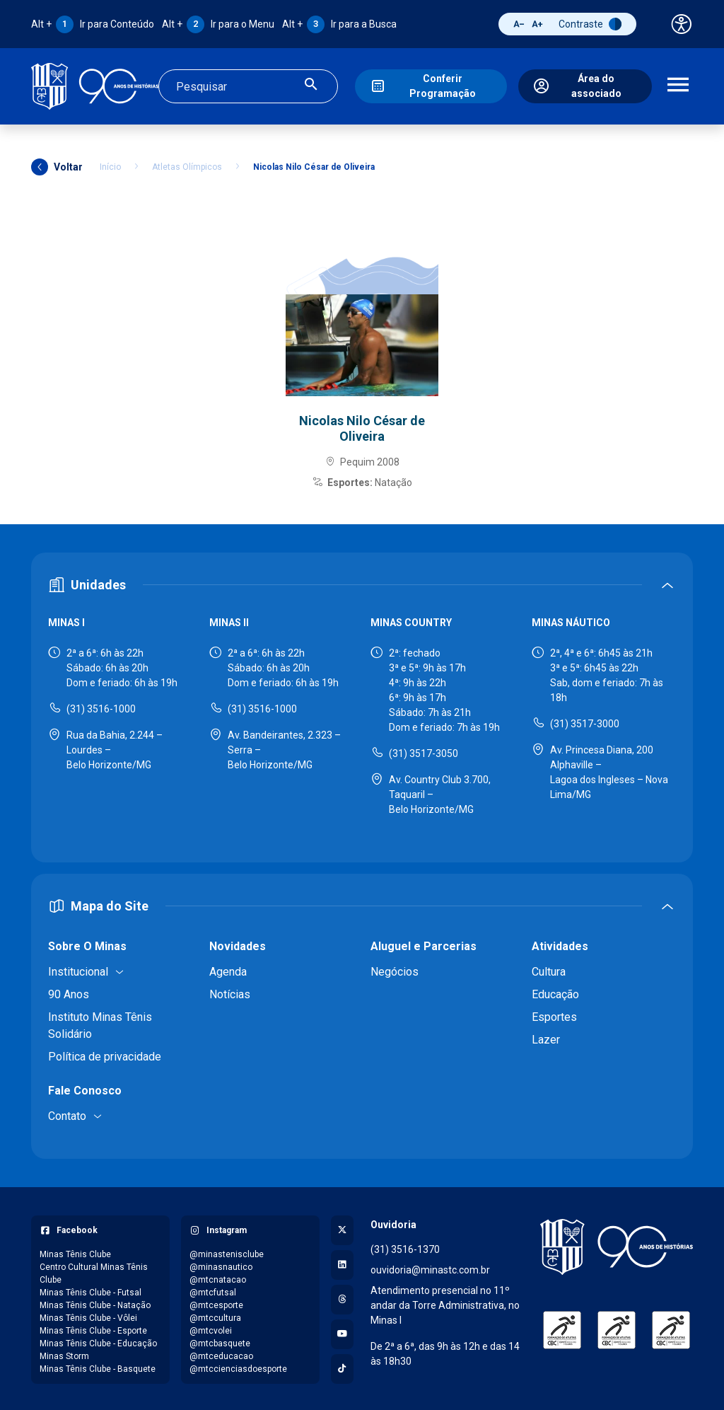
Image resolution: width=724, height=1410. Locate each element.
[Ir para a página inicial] (94, 85)
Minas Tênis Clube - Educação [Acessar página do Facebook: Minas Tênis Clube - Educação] (98, 1341)
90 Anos (68, 992)
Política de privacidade (104, 1054)
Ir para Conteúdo (92, 24)
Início (110, 165)
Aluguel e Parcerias (423, 944)
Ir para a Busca (339, 24)
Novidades (237, 944)
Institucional (78, 969)
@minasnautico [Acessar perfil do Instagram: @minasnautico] (220, 1265)
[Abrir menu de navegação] (678, 85)
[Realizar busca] (311, 85)
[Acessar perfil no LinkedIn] (342, 1263)
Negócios (394, 969)
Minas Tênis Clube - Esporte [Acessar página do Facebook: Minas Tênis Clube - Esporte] (93, 1329)
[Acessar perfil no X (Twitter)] (342, 1228)
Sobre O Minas (87, 944)
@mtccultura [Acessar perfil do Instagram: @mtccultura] (215, 1316)
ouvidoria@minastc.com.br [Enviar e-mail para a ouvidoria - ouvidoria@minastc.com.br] (430, 1267)
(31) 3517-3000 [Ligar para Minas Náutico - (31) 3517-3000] (584, 721)
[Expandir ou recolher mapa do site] (362, 903)
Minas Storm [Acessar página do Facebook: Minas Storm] (64, 1354)
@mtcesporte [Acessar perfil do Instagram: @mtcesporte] (216, 1303)
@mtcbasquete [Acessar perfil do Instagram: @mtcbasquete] (219, 1341)
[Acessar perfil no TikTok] (342, 1367)
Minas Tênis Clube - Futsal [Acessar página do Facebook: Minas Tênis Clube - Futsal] (90, 1290)
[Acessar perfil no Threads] (342, 1297)
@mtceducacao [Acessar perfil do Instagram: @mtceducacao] (221, 1354)
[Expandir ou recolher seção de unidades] (362, 583)
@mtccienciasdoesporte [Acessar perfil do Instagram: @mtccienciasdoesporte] (238, 1367)
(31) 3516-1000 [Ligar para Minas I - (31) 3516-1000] (101, 706)
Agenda (228, 969)
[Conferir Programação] (430, 86)
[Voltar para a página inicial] (616, 1245)
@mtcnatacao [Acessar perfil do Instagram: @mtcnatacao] (217, 1278)
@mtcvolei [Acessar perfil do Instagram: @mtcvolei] (210, 1329)
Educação (555, 992)
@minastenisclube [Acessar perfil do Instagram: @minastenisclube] (226, 1252)
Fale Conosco (85, 1088)
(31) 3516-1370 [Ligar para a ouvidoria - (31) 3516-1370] (405, 1247)
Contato (67, 1114)
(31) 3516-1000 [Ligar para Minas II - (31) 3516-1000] (262, 706)
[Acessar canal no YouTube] (342, 1332)
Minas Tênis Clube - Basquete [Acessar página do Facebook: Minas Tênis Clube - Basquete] (98, 1367)
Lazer (546, 1037)
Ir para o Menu (218, 24)
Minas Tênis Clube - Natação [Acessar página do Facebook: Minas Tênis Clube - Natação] (95, 1303)
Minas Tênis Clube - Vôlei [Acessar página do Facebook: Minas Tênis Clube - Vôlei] (88, 1316)
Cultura (549, 969)
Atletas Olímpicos (187, 165)
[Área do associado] (585, 86)
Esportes (554, 1015)
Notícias (229, 992)
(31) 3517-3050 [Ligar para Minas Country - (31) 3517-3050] (423, 751)
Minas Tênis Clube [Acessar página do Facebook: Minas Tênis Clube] (75, 1252)
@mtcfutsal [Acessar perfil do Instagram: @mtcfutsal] (212, 1290)
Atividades (560, 944)
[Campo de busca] (236, 85)
